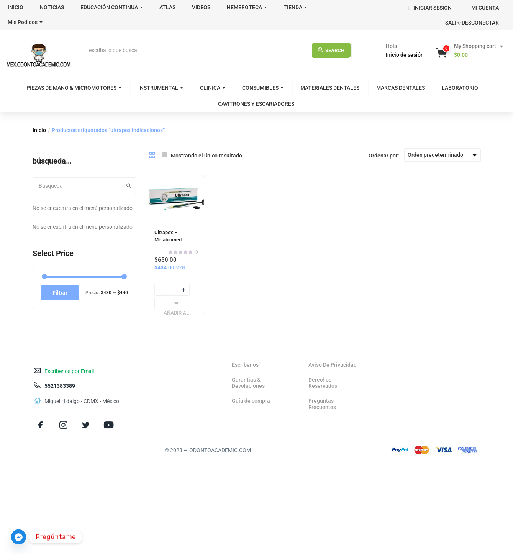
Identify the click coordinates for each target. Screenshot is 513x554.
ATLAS (167, 7)
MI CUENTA (485, 8)
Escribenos (245, 365)
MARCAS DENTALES (400, 88)
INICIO (15, 7)
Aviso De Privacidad (332, 365)
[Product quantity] (172, 289)
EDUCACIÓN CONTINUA (111, 7)
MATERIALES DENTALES (329, 88)
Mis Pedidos (25, 22)
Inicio (39, 130)
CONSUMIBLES (263, 88)
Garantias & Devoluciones (248, 383)
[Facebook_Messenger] (18, 536)
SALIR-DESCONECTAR (472, 23)
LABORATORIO (460, 88)
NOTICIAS (52, 7)
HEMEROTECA (247, 7)
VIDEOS (201, 7)
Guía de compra (251, 401)
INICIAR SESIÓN (429, 7)
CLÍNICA (212, 88)
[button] (470, 50)
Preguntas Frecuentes (322, 404)
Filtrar (59, 293)
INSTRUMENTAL (160, 88)
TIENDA (295, 7)
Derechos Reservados (322, 383)
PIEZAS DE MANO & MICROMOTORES (73, 88)
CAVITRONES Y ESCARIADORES (256, 104)
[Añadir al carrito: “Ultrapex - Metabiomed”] (176, 304)
